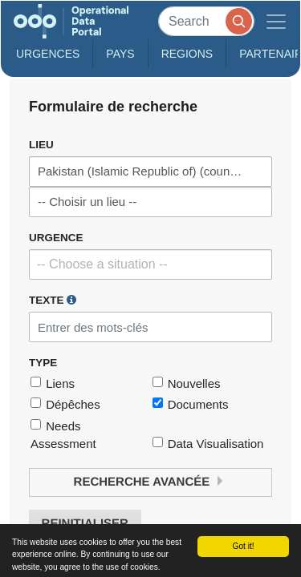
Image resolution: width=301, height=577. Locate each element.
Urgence (56, 238)
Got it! (243, 546)
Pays (120, 53)
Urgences (47, 53)
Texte (52, 299)
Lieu (41, 145)
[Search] (206, 21)
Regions (187, 53)
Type (43, 363)
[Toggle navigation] (276, 21)
